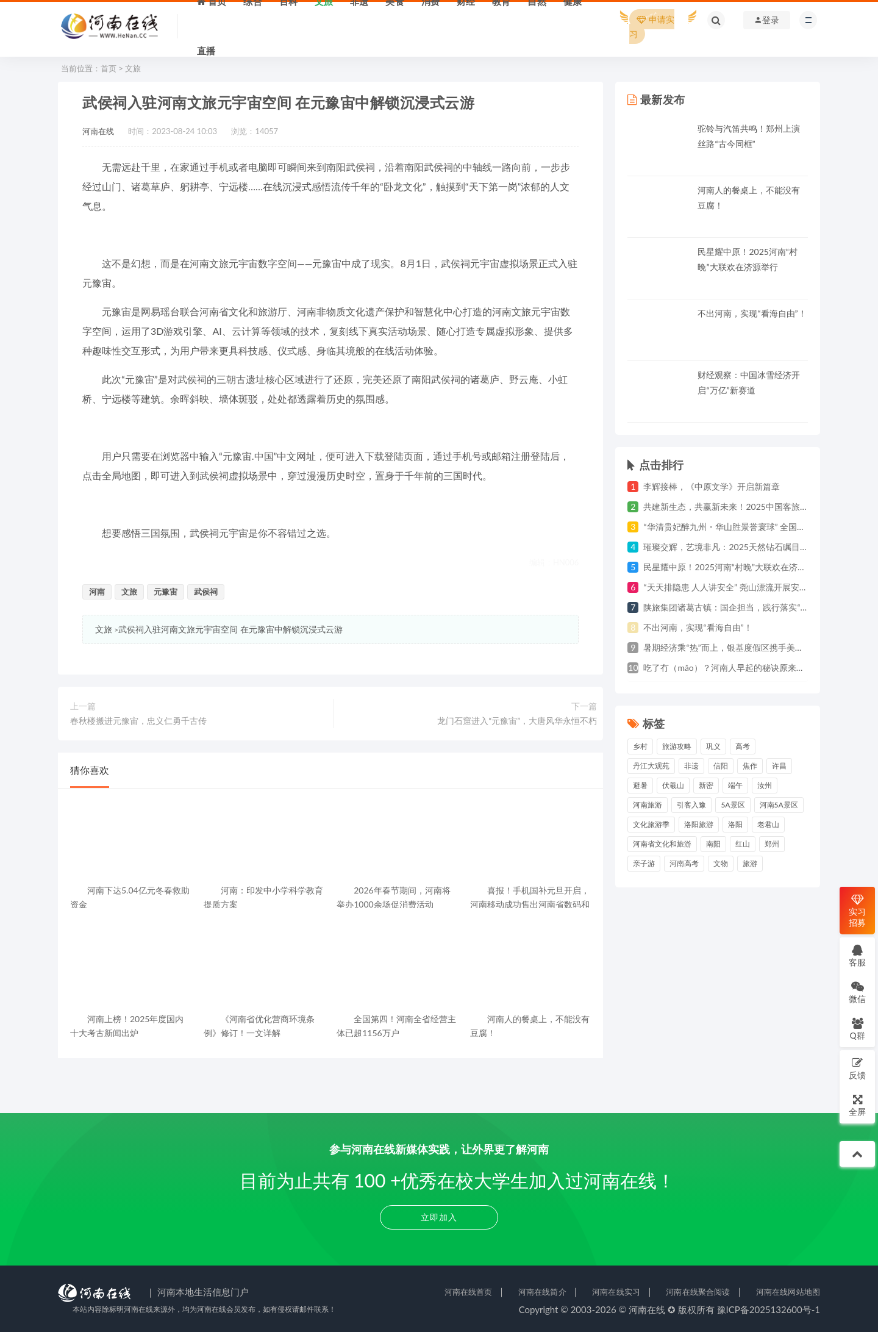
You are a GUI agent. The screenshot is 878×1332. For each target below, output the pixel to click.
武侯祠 (206, 591)
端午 (735, 785)
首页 (108, 68)
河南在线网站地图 (788, 1292)
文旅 (133, 68)
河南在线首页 (468, 1292)
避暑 (640, 785)
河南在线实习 (616, 1292)
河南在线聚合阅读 (698, 1292)
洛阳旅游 (698, 824)
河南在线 (98, 131)
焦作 (750, 765)
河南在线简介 (542, 1292)
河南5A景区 (779, 804)
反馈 (857, 1068)
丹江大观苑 (651, 765)
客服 (857, 955)
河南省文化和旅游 (662, 843)
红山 (742, 843)
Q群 (857, 1028)
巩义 (713, 746)
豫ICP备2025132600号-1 (769, 1309)
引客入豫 (691, 804)
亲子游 (644, 863)
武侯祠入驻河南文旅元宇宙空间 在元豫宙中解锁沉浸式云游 (230, 629)
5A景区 (732, 804)
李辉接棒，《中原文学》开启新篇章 (711, 486)
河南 (97, 591)
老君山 (768, 824)
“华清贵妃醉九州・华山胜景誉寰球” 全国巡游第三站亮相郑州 (758, 526)
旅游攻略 (676, 746)
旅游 (750, 863)
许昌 (779, 765)
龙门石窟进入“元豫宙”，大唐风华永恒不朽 (517, 720)
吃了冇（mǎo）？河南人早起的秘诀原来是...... (729, 667)
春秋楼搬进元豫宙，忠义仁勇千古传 (138, 720)
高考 (742, 746)
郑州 (772, 843)
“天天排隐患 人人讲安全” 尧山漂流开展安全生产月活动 (746, 587)
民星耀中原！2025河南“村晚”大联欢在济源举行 (733, 567)
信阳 (720, 765)
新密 (706, 785)
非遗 (691, 765)
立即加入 (439, 1217)
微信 (857, 992)
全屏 (857, 1105)
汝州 (764, 785)
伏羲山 (673, 785)
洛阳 (735, 824)
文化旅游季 (651, 824)
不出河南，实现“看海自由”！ (752, 313)
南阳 (713, 843)
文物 (720, 863)
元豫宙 (165, 591)
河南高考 (684, 863)
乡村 (640, 746)
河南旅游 (647, 804)
